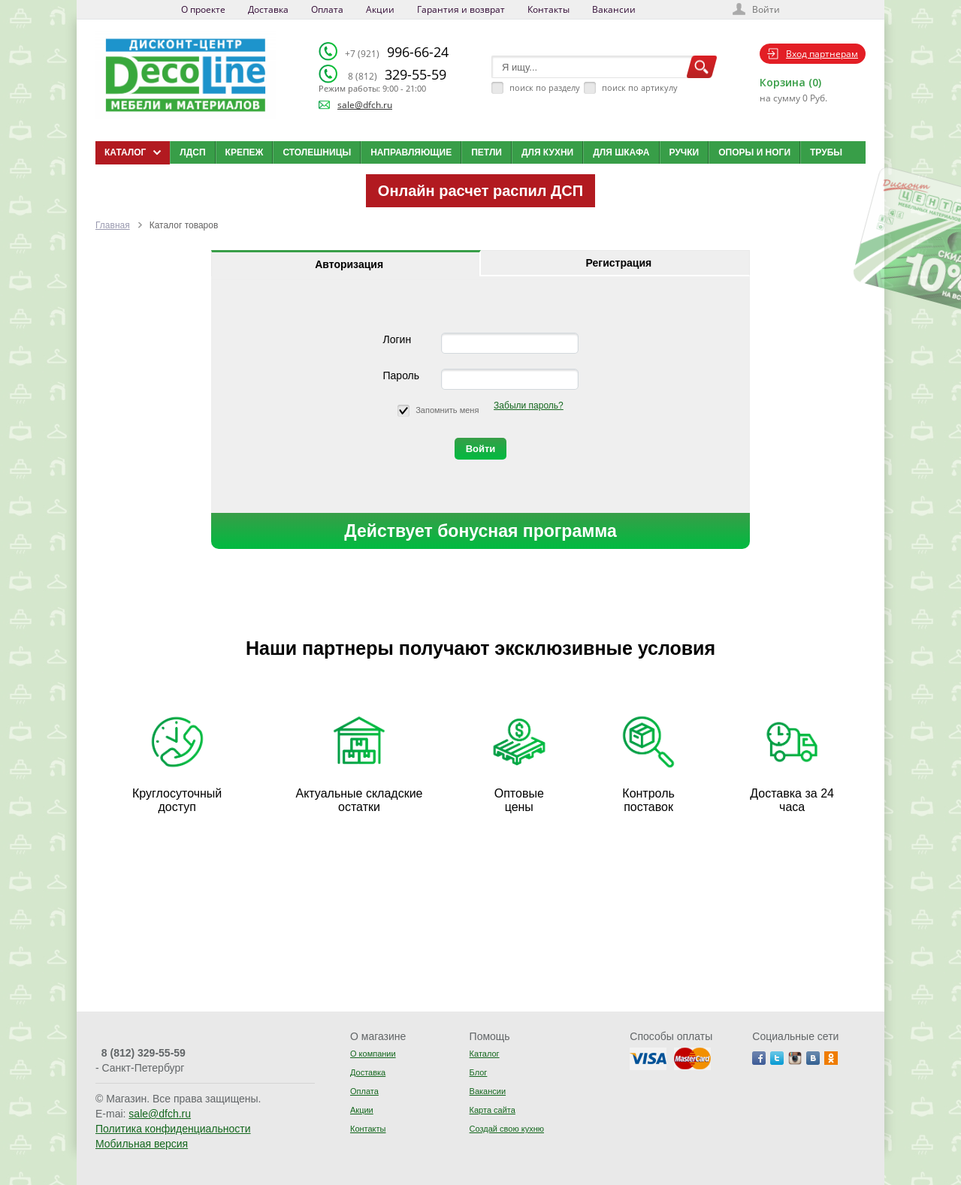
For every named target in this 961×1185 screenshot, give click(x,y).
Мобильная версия (141, 1144)
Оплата (327, 9)
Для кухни (547, 152)
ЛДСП (192, 152)
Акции (380, 9)
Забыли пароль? (529, 405)
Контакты (548, 9)
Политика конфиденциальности (173, 1129)
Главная (112, 225)
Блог (479, 1072)
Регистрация (619, 263)
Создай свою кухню (507, 1128)
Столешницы (317, 152)
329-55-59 (397, 74)
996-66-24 (397, 52)
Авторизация (349, 264)
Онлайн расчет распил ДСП (480, 190)
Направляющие (411, 152)
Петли (486, 152)
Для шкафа (621, 152)
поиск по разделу (544, 87)
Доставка (268, 9)
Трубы (826, 152)
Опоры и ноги (754, 152)
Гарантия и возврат (461, 9)
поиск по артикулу (640, 87)
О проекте (203, 9)
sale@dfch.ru (364, 104)
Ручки (684, 152)
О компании (373, 1053)
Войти (766, 9)
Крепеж (244, 152)
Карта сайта (492, 1109)
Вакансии (614, 9)
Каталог (485, 1053)
